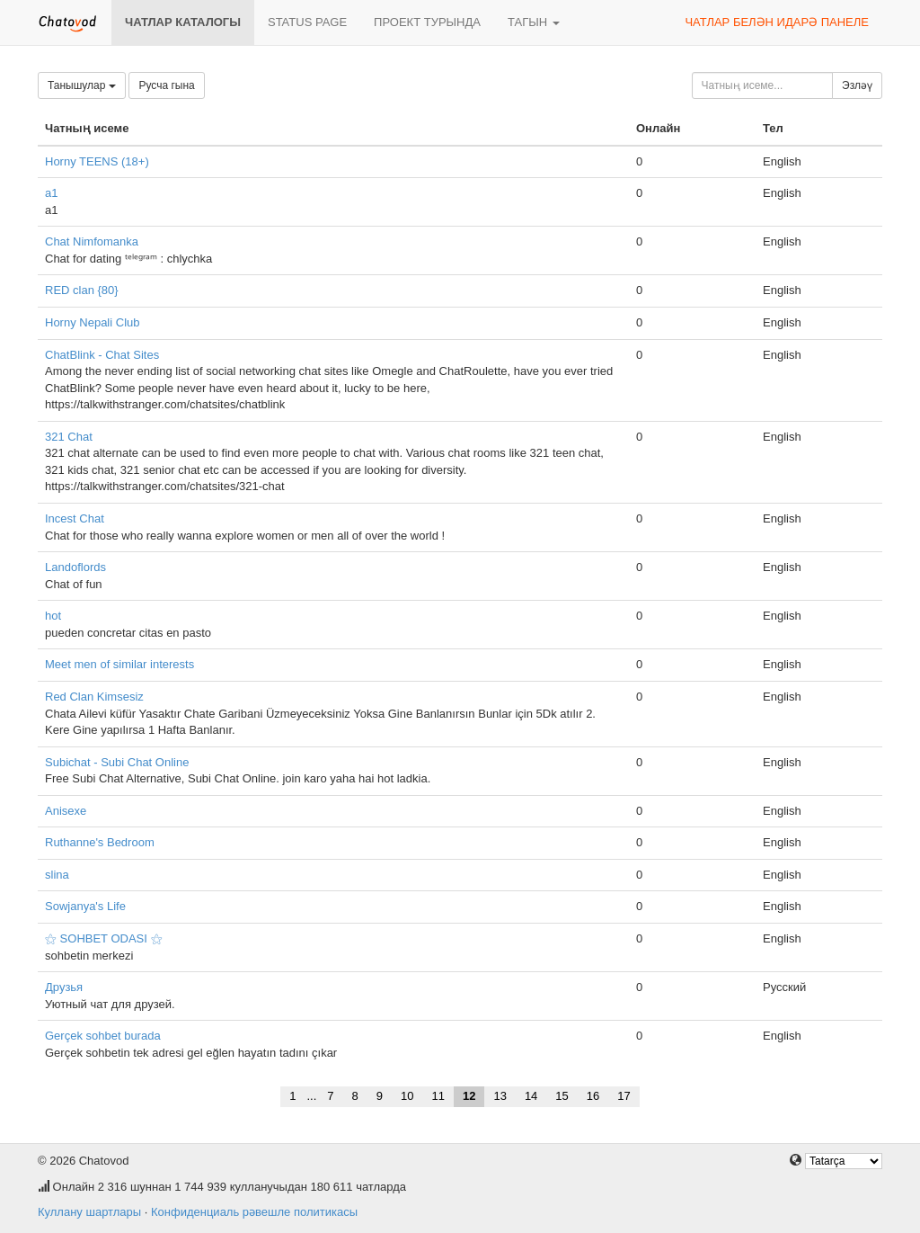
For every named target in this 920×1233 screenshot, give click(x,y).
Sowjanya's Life (85, 906)
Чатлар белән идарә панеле (777, 22)
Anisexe (65, 811)
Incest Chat (74, 518)
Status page (307, 22)
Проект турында (427, 22)
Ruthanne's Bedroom (100, 842)
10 (407, 1096)
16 (593, 1096)
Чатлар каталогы (183, 22)
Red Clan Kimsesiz (94, 696)
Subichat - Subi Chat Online (117, 762)
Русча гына (166, 85)
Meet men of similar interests (119, 664)
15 (561, 1096)
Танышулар (82, 85)
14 (531, 1096)
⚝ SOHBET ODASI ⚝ (104, 938)
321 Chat (69, 436)
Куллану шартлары (89, 1212)
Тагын (534, 22)
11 (437, 1096)
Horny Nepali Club (92, 322)
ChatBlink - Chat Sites (102, 355)
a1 (51, 193)
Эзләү (857, 85)
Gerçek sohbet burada (103, 1035)
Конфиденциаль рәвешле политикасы (254, 1212)
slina (57, 874)
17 (623, 1096)
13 (499, 1096)
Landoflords (75, 567)
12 (469, 1096)
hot (53, 615)
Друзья (64, 987)
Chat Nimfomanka (91, 241)
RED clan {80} (82, 290)
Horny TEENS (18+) (97, 161)
